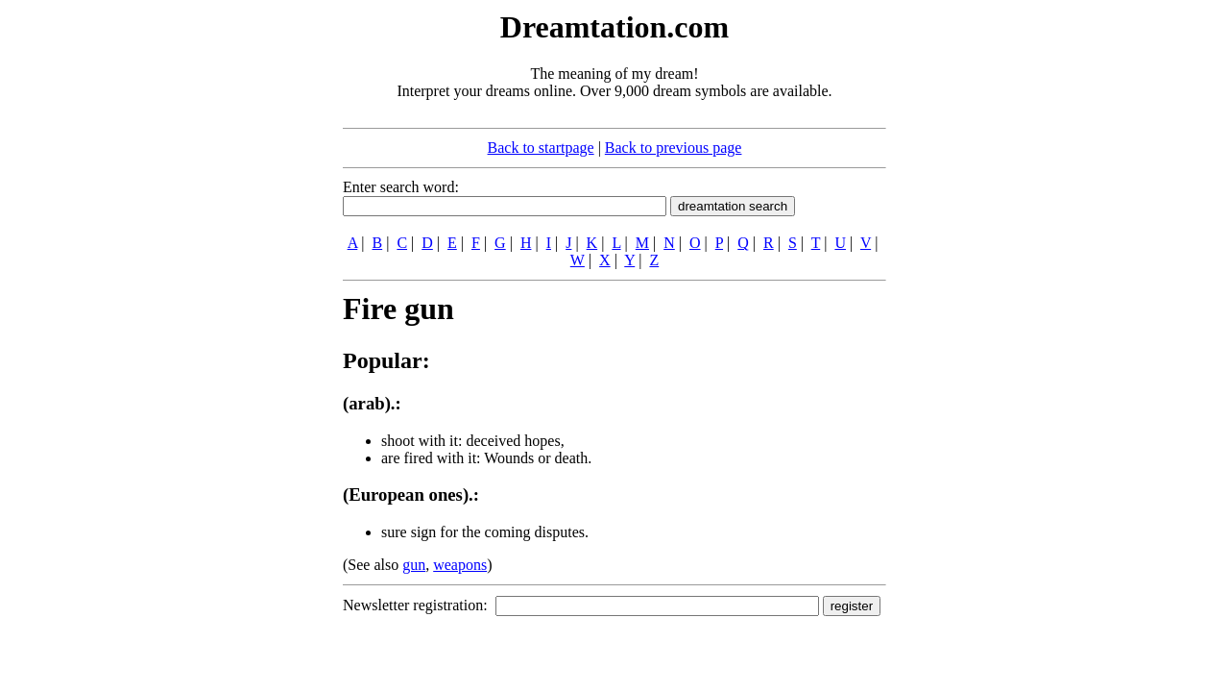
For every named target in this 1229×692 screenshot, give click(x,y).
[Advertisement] (225, 296)
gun (413, 564)
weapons (460, 564)
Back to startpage (541, 147)
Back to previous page (673, 147)
